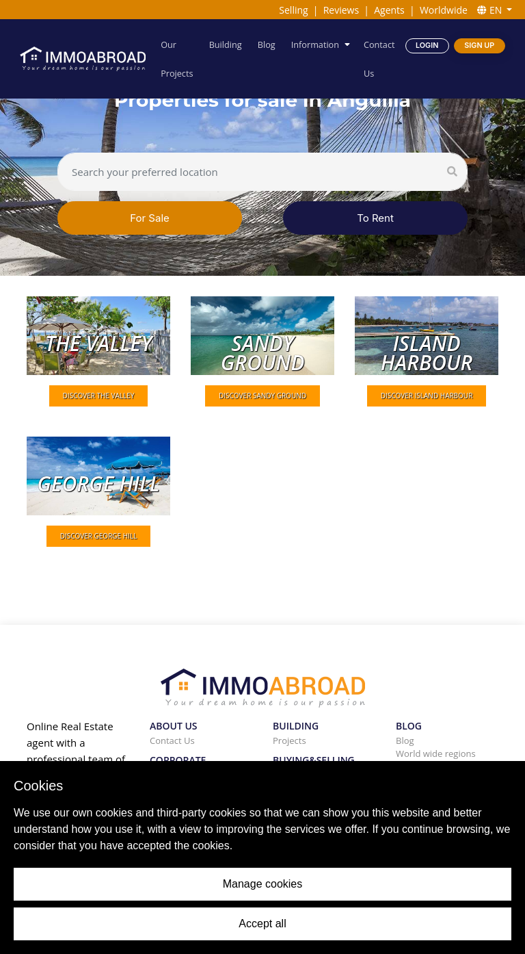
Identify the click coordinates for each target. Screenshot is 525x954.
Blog (266, 44)
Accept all (262, 923)
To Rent (375, 217)
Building (226, 44)
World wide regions (436, 753)
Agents (389, 9)
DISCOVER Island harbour (427, 395)
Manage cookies (263, 884)
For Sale (150, 217)
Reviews (341, 9)
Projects (289, 740)
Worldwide (444, 9)
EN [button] (490, 9)
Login (427, 44)
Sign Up (479, 44)
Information (315, 44)
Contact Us (379, 58)
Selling (293, 9)
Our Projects (177, 58)
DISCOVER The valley (99, 395)
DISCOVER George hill (98, 536)
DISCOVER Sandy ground (262, 395)
